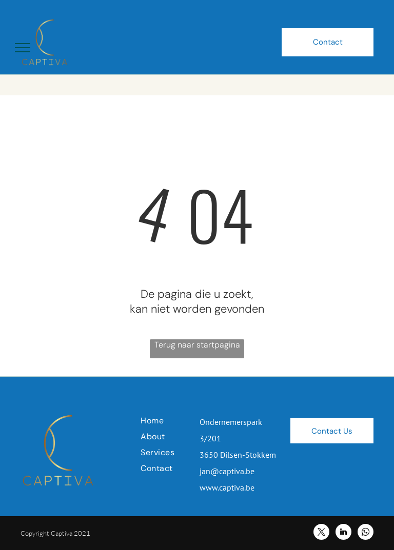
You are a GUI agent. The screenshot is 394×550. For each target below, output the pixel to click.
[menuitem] (177, 421)
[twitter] (321, 533)
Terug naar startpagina (197, 344)
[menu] (22, 47)
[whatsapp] (365, 533)
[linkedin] (343, 533)
